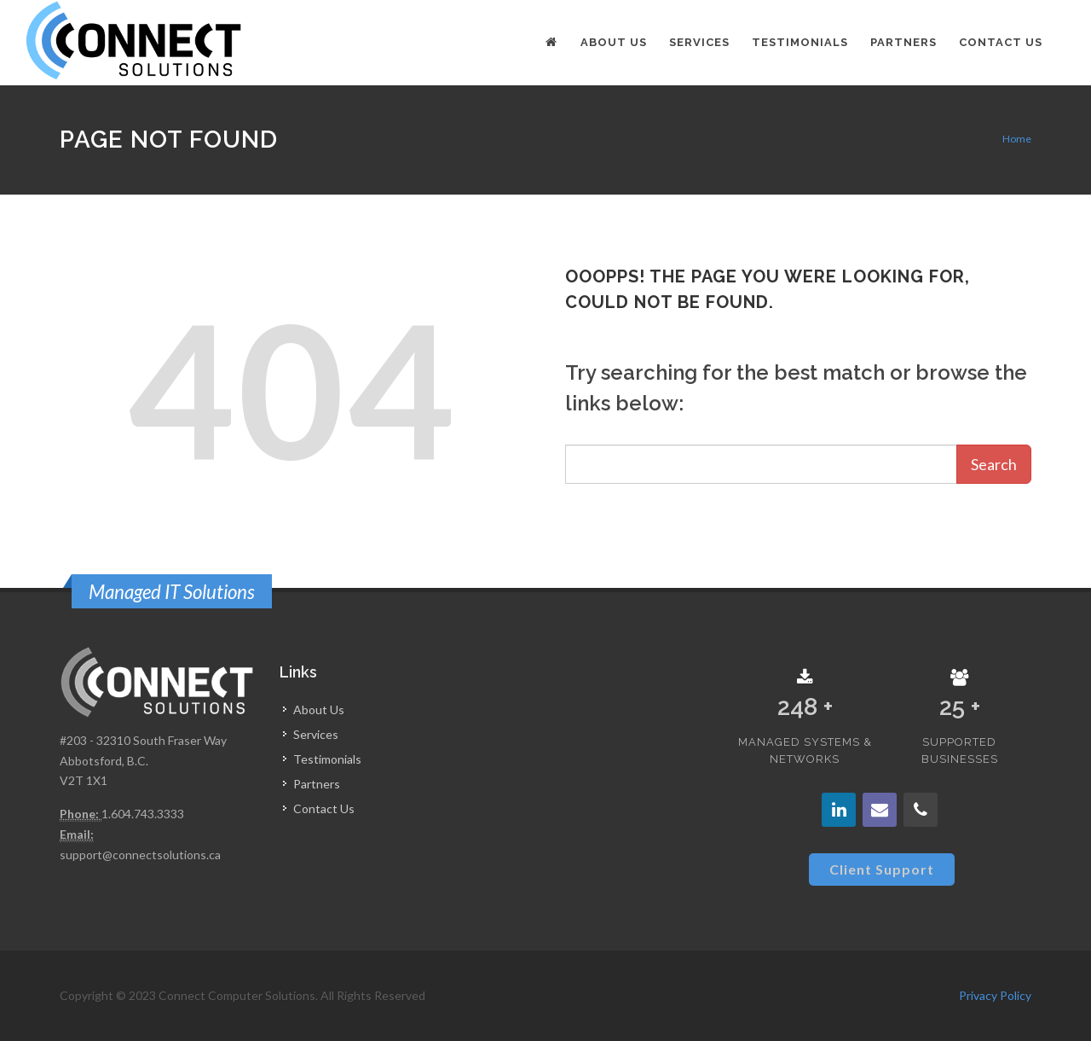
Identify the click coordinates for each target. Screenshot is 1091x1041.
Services (315, 734)
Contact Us (324, 808)
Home (1016, 138)
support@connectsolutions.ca (140, 854)
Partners (316, 783)
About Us (318, 709)
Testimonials (327, 759)
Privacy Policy (995, 995)
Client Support (881, 869)
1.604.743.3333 (142, 813)
